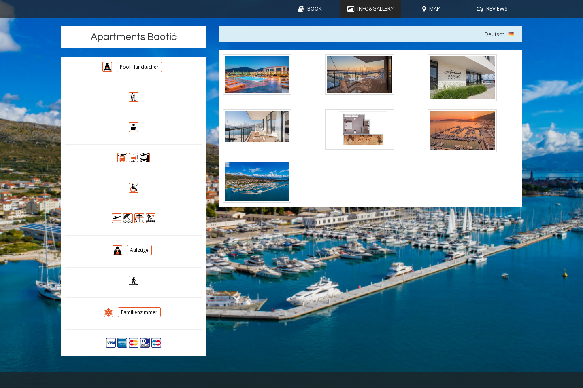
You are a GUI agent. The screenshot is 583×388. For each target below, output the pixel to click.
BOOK (314, 8)
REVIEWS (497, 8)
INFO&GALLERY (375, 8)
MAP (434, 8)
